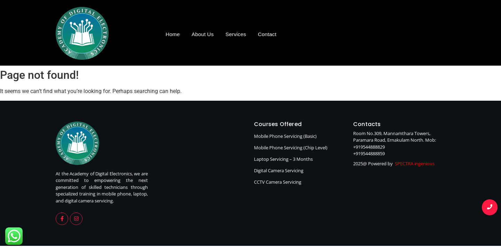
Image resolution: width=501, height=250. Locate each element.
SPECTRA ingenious (415, 163)
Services (235, 34)
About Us (203, 34)
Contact (267, 34)
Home (173, 34)
